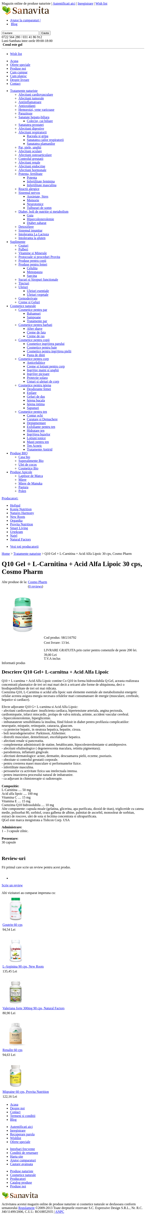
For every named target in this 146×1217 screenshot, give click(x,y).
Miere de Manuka (30, 483)
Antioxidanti (26, 106)
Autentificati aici (64, 3)
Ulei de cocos (27, 464)
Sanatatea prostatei (31, 124)
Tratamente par (37, 321)
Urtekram (16, 532)
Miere (22, 479)
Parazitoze (25, 113)
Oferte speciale (20, 64)
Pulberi (23, 249)
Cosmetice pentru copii (34, 340)
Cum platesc (18, 76)
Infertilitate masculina (41, 185)
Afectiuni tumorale (31, 98)
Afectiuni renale (29, 162)
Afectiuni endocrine (31, 166)
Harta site (16, 1156)
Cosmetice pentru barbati (35, 325)
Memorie (33, 200)
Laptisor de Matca (30, 476)
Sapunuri (33, 408)
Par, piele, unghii (29, 147)
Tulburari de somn (39, 208)
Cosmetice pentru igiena (34, 385)
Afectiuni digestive (31, 128)
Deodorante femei (39, 389)
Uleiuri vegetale (37, 294)
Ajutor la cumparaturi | (25, 20)
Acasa (14, 61)
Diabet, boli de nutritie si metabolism (43, 211)
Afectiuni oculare (30, 151)
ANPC (59, 1211)
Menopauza (35, 272)
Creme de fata (36, 332)
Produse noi (18, 68)
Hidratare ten (35, 430)
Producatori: (10, 498)
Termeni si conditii (22, 1116)
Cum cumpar (18, 72)
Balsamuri (34, 313)
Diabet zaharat (36, 223)
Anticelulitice (36, 362)
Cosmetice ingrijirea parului (46, 343)
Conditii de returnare (24, 1152)
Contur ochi (35, 415)
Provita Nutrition (21, 524)
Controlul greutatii (30, 158)
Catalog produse (21, 1182)
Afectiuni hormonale (32, 170)
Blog (14, 24)
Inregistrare (85, 3)
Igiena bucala (36, 400)
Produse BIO (18, 453)
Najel (13, 535)
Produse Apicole (21, 472)
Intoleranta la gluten (32, 238)
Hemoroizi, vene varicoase (36, 109)
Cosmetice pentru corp (33, 359)
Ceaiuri (23, 245)
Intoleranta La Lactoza (33, 234)
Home (6, 553)
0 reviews (35, 586)
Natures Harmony (22, 513)
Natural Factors (20, 539)
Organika (16, 520)
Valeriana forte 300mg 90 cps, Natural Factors (33, 1008)
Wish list (101, 3)
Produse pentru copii (32, 260)
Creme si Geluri (29, 302)
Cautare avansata (21, 1164)
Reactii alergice (28, 189)
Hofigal (15, 505)
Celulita (32, 268)
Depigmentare (36, 423)
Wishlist (15, 1138)
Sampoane (34, 317)
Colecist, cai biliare (40, 121)
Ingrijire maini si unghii (43, 370)
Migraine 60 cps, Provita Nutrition (26, 1091)
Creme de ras (35, 336)
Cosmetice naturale (23, 306)
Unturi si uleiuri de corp (43, 381)
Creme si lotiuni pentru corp (46, 366)
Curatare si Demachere (42, 419)
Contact (15, 83)
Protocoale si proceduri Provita (39, 257)
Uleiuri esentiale (38, 291)
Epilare (31, 393)
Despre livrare (19, 80)
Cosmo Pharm (37, 582)
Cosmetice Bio (28, 468)
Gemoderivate (28, 298)
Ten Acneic (34, 445)
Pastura (23, 487)
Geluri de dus (36, 396)
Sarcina (32, 276)
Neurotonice (35, 204)
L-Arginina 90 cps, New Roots (23, 966)
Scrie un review (12, 885)
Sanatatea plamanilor (41, 143)
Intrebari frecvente (22, 1149)
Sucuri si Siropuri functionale (38, 279)
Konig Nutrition (21, 509)
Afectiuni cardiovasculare (35, 94)
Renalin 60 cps (12, 1050)
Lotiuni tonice (36, 438)
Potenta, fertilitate (30, 174)
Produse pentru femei (32, 264)
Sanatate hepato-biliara (33, 117)
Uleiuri (23, 287)
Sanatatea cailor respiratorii (45, 140)
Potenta (32, 177)
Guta (30, 215)
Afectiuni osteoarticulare (35, 155)
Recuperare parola (22, 1134)
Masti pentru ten (38, 442)
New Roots (17, 517)
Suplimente (17, 242)
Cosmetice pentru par (32, 309)
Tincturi (23, 283)
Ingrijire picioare (38, 374)
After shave (34, 328)
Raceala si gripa (37, 136)
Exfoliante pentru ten (41, 427)
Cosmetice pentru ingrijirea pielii (49, 351)
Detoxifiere (26, 226)
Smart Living (19, 528)
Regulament (26, 1208)
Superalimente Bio (31, 461)
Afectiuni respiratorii (32, 132)
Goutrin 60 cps (12, 924)
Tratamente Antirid (39, 449)
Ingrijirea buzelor (38, 434)
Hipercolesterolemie (40, 219)
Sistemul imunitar (30, 230)
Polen (22, 491)
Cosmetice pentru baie (42, 347)
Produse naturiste (21, 1171)
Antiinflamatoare (29, 102)
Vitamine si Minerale (32, 253)
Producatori (18, 1179)
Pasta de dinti (36, 355)
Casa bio (24, 457)
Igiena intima (36, 404)
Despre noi (17, 1108)
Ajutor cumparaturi (23, 1160)
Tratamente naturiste (24, 91)
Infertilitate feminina (41, 181)
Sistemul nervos (29, 192)
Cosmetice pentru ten (32, 411)
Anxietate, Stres (37, 196)
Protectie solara (37, 377)
